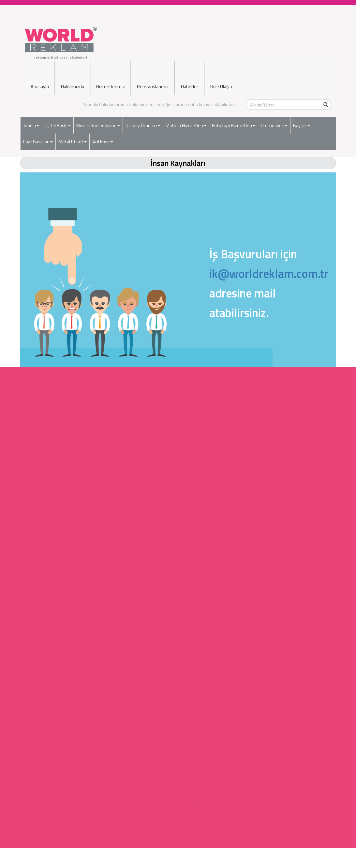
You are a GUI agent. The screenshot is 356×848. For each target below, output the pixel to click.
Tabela (31, 121)
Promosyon (274, 121)
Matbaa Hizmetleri (186, 121)
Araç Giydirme (178, 749)
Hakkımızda (72, 72)
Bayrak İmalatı (178, 690)
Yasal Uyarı (178, 821)
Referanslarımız (153, 72)
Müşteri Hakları (178, 814)
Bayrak (301, 121)
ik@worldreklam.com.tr (269, 273)
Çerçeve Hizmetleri (178, 677)
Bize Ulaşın (221, 72)
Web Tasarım (178, 703)
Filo (178, 808)
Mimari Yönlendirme (98, 121)
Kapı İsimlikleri (178, 736)
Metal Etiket (72, 137)
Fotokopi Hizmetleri (233, 121)
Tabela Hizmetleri (178, 625)
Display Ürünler (178, 644)
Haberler (189, 72)
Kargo (178, 840)
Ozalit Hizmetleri (178, 670)
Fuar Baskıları (38, 137)
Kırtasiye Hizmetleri (178, 683)
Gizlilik (178, 827)
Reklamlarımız (178, 801)
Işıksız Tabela (178, 729)
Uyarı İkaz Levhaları (178, 768)
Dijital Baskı (58, 121)
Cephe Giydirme (178, 755)
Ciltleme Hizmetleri (178, 657)
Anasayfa (40, 72)
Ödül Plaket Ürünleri (178, 697)
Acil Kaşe (102, 137)
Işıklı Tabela (178, 723)
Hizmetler (178, 834)
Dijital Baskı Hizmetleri (178, 631)
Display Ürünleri (143, 121)
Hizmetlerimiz (110, 72)
